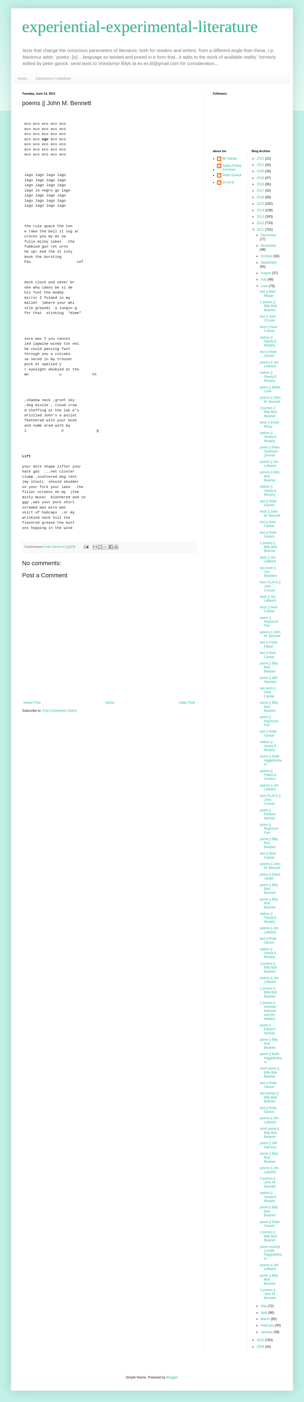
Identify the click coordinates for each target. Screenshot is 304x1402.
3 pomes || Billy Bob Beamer (268, 412)
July (264, 279)
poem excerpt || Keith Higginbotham (271, 1253)
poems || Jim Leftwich (269, 364)
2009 (261, 1347)
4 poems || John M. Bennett (268, 1182)
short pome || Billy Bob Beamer (269, 1072)
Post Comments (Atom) (59, 711)
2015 (261, 204)
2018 (261, 184)
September (269, 262)
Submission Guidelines (53, 78)
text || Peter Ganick (268, 354)
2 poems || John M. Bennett (268, 1294)
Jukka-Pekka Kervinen (232, 168)
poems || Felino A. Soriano (268, 775)
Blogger (171, 1377)
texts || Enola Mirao (269, 424)
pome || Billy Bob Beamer (269, 667)
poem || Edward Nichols (267, 814)
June (265, 286)
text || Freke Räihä (268, 644)
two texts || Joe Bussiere (268, 572)
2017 (261, 191)
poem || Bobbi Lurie (270, 389)
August (266, 273)
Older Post (187, 703)
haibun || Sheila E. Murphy (268, 341)
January (267, 1332)
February (268, 1325)
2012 (261, 223)
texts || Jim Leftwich (268, 559)
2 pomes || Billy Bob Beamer (268, 306)
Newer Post (32, 703)
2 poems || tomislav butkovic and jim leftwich (268, 1011)
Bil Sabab (229, 158)
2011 (261, 230)
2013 (261, 217)
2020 (261, 171)
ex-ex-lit (228, 182)
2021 (261, 165)
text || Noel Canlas (268, 524)
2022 (261, 158)
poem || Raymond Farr (269, 622)
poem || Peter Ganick (270, 1224)
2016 (261, 197)
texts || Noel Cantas (268, 609)
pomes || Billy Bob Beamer (269, 476)
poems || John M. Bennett (270, 399)
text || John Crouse (268, 318)
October (267, 256)
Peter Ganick (232, 175)
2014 (261, 210)
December (268, 235)
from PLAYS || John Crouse (270, 586)
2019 (261, 178)
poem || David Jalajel (270, 876)
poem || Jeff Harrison (268, 680)
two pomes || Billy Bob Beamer (269, 1097)
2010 (261, 1340)
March (266, 1319)
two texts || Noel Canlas (268, 692)
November (268, 246)
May (264, 1306)
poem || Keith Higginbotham (271, 760)
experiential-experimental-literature (140, 26)
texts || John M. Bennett (270, 513)
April (264, 1313)
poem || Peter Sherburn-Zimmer (270, 451)
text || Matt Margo (267, 293)
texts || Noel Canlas (268, 329)
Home (22, 78)
